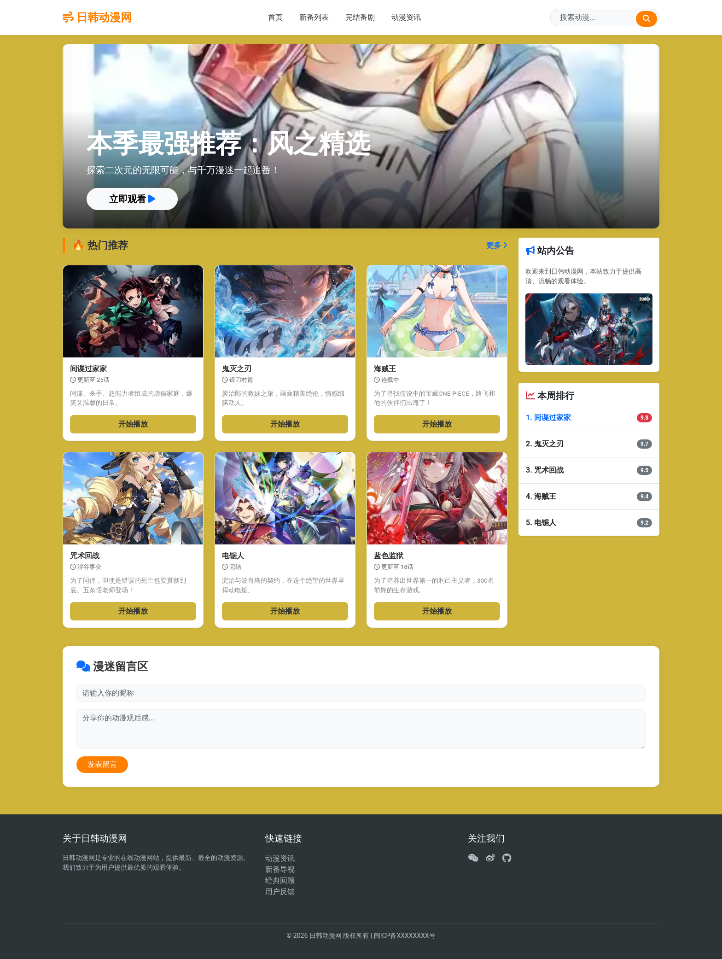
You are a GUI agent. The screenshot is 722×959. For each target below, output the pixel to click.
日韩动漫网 (97, 17)
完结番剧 (360, 17)
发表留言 (102, 764)
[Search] (604, 17)
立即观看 (132, 199)
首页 (275, 17)
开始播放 (133, 424)
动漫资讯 (406, 17)
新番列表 (314, 17)
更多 (496, 245)
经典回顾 (280, 880)
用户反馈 (280, 891)
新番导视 (280, 869)
